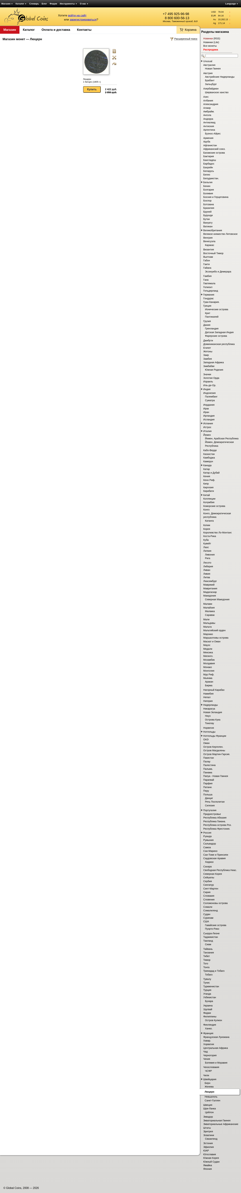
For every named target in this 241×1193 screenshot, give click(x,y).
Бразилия (208, 208)
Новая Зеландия (212, 712)
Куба (206, 540)
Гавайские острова (215, 925)
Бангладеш (209, 160)
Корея (206, 529)
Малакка (210, 611)
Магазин (7, 3)
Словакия (208, 895)
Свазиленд (211, 1138)
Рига (207, 558)
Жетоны (207, 351)
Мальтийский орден (214, 630)
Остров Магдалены (214, 750)
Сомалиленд (210, 910)
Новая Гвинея (213, 68)
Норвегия (208, 727)
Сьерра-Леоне (211, 933)
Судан (206, 914)
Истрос (207, 427)
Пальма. (208, 769)
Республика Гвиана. (214, 821)
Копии (206, 525)
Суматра (210, 400)
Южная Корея (211, 1158)
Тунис (206, 982)
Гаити (206, 264)
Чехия (206, 1059)
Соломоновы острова (215, 903)
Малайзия (209, 607)
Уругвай (207, 1009)
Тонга (206, 967)
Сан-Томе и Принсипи (215, 854)
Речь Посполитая (214, 801)
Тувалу (207, 979)
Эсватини (208, 1135)
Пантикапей (211, 316)
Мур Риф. (208, 674)
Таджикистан (210, 937)
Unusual (207, 61)
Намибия (208, 693)
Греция (207, 305)
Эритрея (208, 1131)
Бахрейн (208, 167)
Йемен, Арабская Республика (221, 438)
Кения (206, 476)
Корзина (190, 29)
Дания (206, 325)
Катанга (209, 520)
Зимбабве (209, 366)
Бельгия (207, 182)
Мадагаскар (210, 592)
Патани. (207, 787)
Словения (209, 899)
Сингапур (208, 884)
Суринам (208, 917)
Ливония (210, 554)
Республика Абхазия (214, 817)
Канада (207, 465)
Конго (206, 509)
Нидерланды (210, 705)
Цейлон (209, 1112)
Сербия (207, 881)
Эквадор (208, 1116)
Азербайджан (210, 88)
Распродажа (210, 49)
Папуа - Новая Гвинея (215, 776)
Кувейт (207, 543)
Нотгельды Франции (214, 736)
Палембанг (211, 396)
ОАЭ (205, 739)
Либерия (208, 566)
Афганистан (210, 145)
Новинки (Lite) (211, 42)
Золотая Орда (211, 378)
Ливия (206, 573)
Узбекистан (209, 997)
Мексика (208, 652)
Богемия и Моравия (216, 1062)
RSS (216, 38)
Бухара (209, 1001)
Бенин (206, 186)
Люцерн (209, 1091)
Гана (206, 279)
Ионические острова (216, 309)
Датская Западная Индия (219, 332)
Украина (207, 1005)
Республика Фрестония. (216, 828)
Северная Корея (212, 874)
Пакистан (208, 757)
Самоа (207, 847)
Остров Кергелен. (213, 746)
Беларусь (208, 171)
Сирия (206, 892)
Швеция (207, 1105)
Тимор (206, 960)
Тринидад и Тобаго (214, 970)
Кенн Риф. (209, 480)
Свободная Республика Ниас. (220, 870)
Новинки (208, 38)
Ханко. (208, 1028)
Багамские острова (214, 152)
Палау (206, 761)
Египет (207, 347)
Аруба (206, 141)
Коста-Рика (209, 536)
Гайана (207, 267)
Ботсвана (208, 204)
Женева (209, 1086)
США (206, 921)
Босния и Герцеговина (215, 197)
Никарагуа (209, 708)
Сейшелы (208, 877)
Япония (207, 1169)
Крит (207, 313)
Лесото (207, 562)
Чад (205, 1051)
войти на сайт (77, 15)
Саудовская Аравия (214, 858)
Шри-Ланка (209, 1108)
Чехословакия (211, 1067)
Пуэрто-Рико (212, 928)
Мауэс (206, 645)
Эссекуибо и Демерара (218, 271)
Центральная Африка (215, 1048)
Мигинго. (208, 656)
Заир (206, 355)
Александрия (210, 104)
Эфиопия (208, 1147)
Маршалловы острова (215, 637)
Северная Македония (217, 599)
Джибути (208, 340)
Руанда (207, 836)
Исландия (209, 419)
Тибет (206, 956)
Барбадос (208, 163)
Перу (206, 790)
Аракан (209, 681)
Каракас (209, 245)
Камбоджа (209, 457)
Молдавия (209, 663)
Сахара (207, 866)
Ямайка (207, 1165)
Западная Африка (213, 362)
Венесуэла (209, 241)
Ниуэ (208, 716)
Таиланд (208, 940)
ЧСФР (208, 1071)
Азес (206, 96)
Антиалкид (209, 122)
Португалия (209, 810)
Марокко (208, 634)
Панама (207, 772)
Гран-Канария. (211, 302)
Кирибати (208, 491)
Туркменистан (211, 986)
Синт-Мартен (210, 888)
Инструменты (68, 3)
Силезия (210, 805)
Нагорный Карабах (213, 690)
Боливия (208, 193)
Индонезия (209, 393)
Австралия (209, 65)
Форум (53, 3)
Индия (206, 389)
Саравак (210, 615)
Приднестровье (212, 814)
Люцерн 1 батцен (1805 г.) (92, 80)
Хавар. (207, 1040)
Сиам (208, 944)
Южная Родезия (214, 369)
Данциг (209, 798)
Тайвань (208, 949)
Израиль (208, 381)
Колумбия (208, 502)
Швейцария (209, 1079)
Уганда (207, 993)
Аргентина (209, 129)
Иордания (209, 404)
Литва (206, 577)
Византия (208, 249)
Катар (206, 469)
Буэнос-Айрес (213, 133)
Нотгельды (209, 731)
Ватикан (207, 226)
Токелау (209, 723)
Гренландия (211, 328)
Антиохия (208, 126)
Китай (206, 495)
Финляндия (209, 1024)
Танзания (208, 952)
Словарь (34, 3)
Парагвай (208, 779)
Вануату (207, 222)
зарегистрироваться (83, 19)
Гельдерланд (210, 290)
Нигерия (208, 701)
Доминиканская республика (219, 344)
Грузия (207, 321)
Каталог (21, 3)
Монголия (208, 670)
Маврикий (209, 584)
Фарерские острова (216, 336)
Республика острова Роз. (217, 825)
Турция (207, 990)
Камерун (208, 461)
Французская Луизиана (216, 1037)
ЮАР (206, 1150)
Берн (207, 1083)
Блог (44, 3)
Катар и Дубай (211, 472)
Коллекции (209, 498)
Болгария (208, 189)
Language (231, 3)
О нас (84, 3)
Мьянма (207, 678)
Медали (207, 648)
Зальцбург (211, 84)
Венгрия (207, 237)
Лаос (206, 547)
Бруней (207, 211)
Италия (207, 431)
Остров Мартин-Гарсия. (216, 754)
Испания (208, 423)
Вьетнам (208, 256)
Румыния (208, 840)
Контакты (84, 29)
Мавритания (210, 588)
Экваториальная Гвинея (216, 1120)
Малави (207, 603)
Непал (206, 697)
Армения (208, 138)
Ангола (207, 115)
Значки (207, 374)
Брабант (210, 80)
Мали (206, 619)
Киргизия (208, 487)
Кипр (206, 483)
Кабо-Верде (210, 450)
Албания (208, 100)
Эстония (208, 1143)
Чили (206, 1075)
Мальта (207, 626)
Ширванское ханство (217, 92)
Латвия (207, 550)
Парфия (207, 783)
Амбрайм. (208, 111)
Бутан (206, 219)
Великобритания (212, 230)
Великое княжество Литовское (220, 234)
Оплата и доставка (56, 29)
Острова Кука (212, 719)
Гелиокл (207, 287)
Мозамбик (209, 659)
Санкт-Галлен (212, 1100)
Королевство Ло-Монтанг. (217, 532)
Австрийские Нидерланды (220, 76)
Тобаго (208, 974)
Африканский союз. (214, 149)
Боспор (207, 200)
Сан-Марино (210, 851)
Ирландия (209, 415)
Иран (206, 412)
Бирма (208, 685)
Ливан (206, 570)
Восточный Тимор (213, 253)
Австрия (207, 73)
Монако (207, 667)
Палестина (209, 765)
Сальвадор (209, 843)
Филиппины (209, 1016)
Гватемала (209, 283)
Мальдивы (209, 623)
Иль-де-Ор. (209, 385)
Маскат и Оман (212, 641)
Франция (208, 1033)
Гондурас (208, 298)
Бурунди (208, 215)
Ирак (206, 408)
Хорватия (208, 1044)
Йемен (207, 435)
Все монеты (210, 45)
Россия (207, 832)
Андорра (208, 118)
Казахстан (209, 454)
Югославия (209, 1154)
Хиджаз (209, 862)
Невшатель (211, 1096)
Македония (209, 595)
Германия (208, 294)
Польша (207, 794)
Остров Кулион (213, 1020)
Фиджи (207, 1013)
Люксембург (210, 581)
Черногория (210, 1055)
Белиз (206, 174)
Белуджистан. (211, 178)
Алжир (207, 108)
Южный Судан (211, 1161)
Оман (206, 743)
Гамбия (207, 276)
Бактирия (208, 156)
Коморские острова (214, 506)
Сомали (207, 907)
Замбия (207, 358)
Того (205, 963)
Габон (206, 260)
